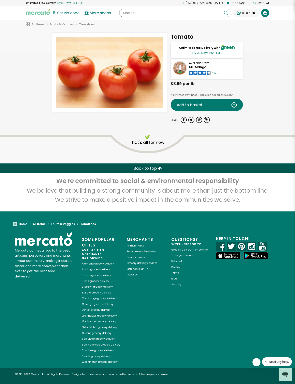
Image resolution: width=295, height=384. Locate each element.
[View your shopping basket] (265, 13)
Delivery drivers (136, 257)
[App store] (228, 255)
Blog (174, 278)
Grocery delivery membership (189, 249)
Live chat (261, 3)
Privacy (175, 267)
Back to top (147, 168)
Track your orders (182, 255)
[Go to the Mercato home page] (38, 12)
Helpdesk (176, 261)
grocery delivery (98, 263)
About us (132, 274)
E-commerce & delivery (141, 251)
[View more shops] (98, 13)
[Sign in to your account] (246, 13)
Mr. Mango (197, 67)
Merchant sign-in (137, 269)
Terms (175, 273)
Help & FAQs (236, 3)
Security (176, 284)
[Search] (175, 13)
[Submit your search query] (226, 13)
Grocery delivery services (142, 263)
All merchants (135, 245)
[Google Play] (256, 255)
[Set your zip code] (65, 13)
